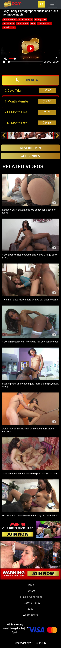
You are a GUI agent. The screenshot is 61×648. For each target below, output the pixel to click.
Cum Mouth (25, 19)
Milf (33, 23)
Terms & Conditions (30, 596)
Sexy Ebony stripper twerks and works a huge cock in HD (29, 256)
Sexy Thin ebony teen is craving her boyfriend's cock (30, 341)
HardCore (9, 23)
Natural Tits (44, 23)
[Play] (4, 62)
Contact (30, 590)
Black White (10, 19)
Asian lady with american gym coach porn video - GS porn (28, 430)
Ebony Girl (40, 19)
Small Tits (9, 27)
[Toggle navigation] (52, 4)
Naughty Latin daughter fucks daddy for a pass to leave (29, 211)
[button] (3, 135)
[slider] (25, 61)
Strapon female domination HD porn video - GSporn (30, 473)
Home (30, 584)
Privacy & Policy (30, 602)
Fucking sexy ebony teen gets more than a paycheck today (30, 385)
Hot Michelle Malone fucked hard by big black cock (29, 515)
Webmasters (30, 614)
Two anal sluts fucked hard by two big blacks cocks (30, 299)
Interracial (22, 23)
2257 (30, 608)
